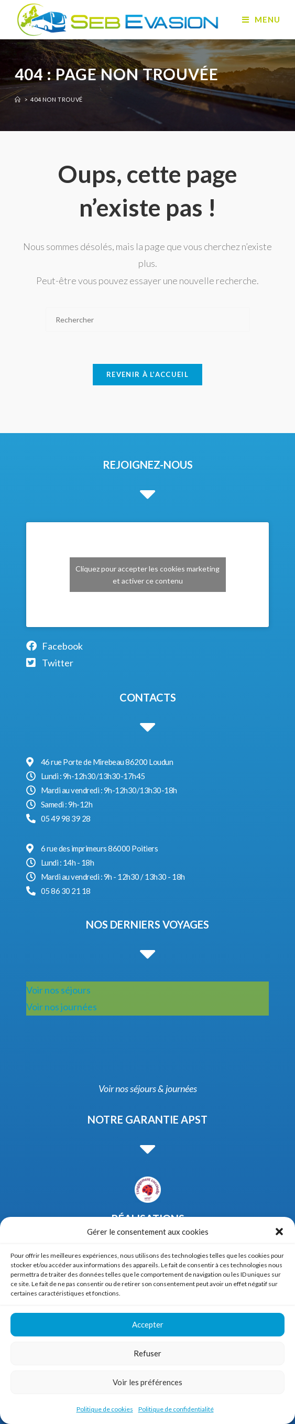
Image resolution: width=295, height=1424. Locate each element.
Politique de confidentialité (176, 1409)
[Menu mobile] (261, 19)
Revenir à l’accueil (147, 374)
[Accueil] (18, 99)
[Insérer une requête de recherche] (148, 319)
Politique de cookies (105, 1409)
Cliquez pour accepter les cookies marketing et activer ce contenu (147, 574)
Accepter (147, 1324)
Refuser (147, 1353)
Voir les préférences (147, 1382)
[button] (279, 1231)
